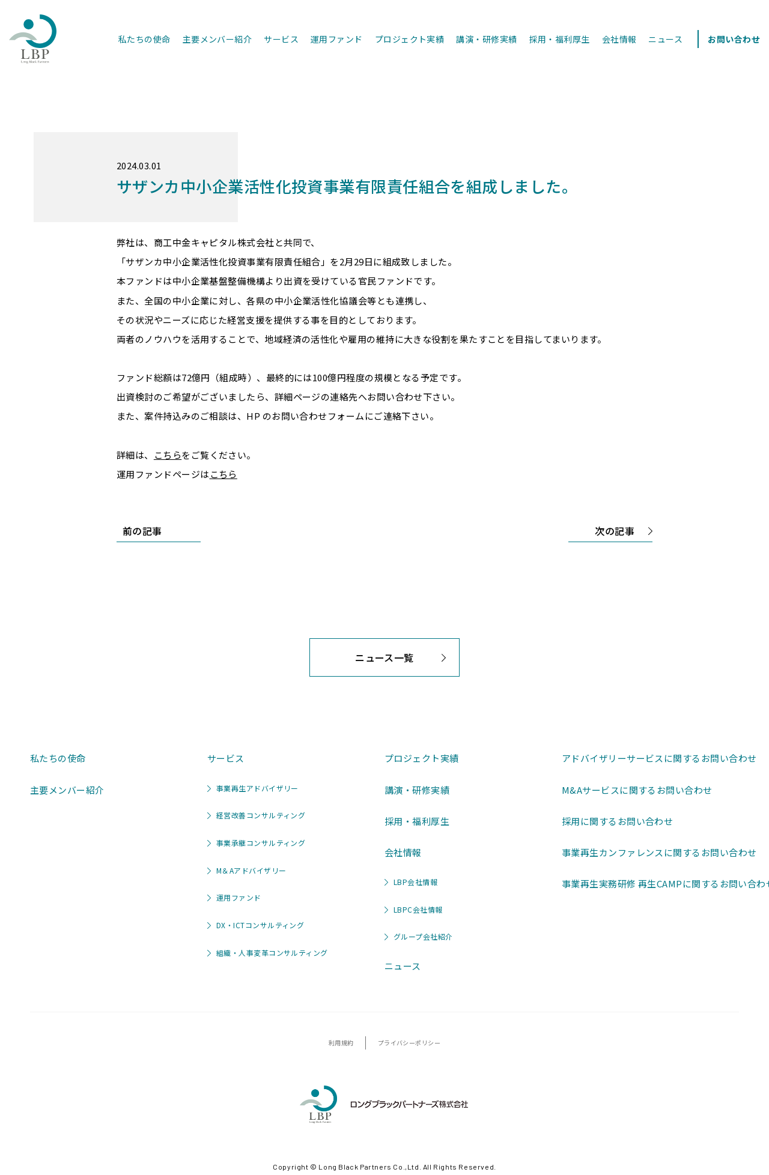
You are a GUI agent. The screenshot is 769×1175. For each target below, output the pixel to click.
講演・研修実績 (486, 39)
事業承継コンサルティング (256, 843)
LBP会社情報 (410, 882)
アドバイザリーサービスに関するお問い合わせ (659, 758)
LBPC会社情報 (413, 909)
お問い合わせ (734, 39)
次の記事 (623, 533)
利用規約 (341, 1042)
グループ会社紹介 (418, 936)
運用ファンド (337, 39)
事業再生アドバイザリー (253, 788)
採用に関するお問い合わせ (617, 821)
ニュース (665, 39)
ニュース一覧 (402, 663)
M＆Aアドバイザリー (247, 870)
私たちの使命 (144, 39)
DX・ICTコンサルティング (255, 925)
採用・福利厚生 (559, 39)
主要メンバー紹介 (217, 39)
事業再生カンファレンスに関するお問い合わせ (659, 852)
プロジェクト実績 (410, 39)
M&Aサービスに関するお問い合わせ (637, 790)
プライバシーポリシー (409, 1042)
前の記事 (139, 529)
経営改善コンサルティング (256, 815)
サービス (281, 39)
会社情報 (619, 39)
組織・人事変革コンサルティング (267, 952)
